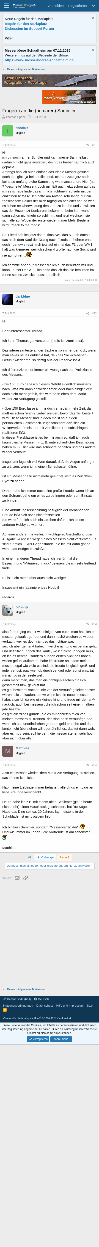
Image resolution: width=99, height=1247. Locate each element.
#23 (94, 832)
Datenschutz (44, 1214)
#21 (94, 245)
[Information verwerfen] (92, 18)
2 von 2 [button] (64, 1065)
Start (90, 1214)
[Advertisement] (49, 117)
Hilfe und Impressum (69, 1214)
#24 (94, 973)
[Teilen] (88, 245)
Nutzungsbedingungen (18, 1214)
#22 (94, 521)
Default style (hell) (17, 1207)
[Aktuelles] (93, 5)
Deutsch (41, 1207)
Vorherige (45, 1065)
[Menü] (6, 6)
